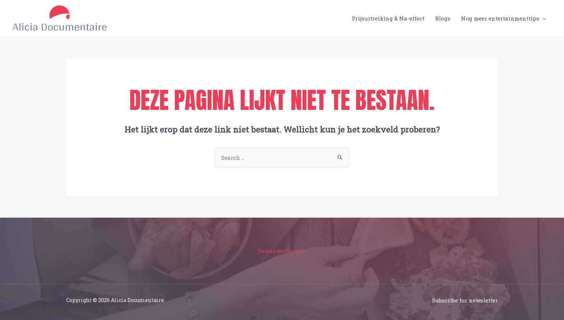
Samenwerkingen (282, 250)
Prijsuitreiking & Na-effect (388, 18)
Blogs (442, 18)
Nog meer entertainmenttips (500, 18)
